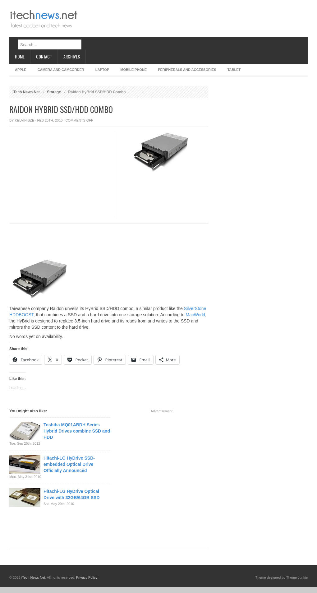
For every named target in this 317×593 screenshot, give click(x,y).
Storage (54, 92)
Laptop (102, 70)
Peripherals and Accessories (187, 70)
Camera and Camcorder (61, 70)
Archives (71, 56)
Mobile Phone (133, 70)
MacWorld (195, 314)
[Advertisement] (104, 24)
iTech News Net (26, 92)
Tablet (234, 70)
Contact (44, 56)
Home (20, 56)
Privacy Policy (86, 577)
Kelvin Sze (24, 120)
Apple (20, 70)
